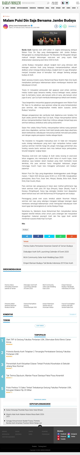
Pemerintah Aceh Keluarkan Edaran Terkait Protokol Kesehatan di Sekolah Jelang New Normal (41, 366)
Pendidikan (49, 8)
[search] (35, 3)
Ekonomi (16, 8)
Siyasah (71, 8)
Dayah (17, 434)
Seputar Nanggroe (27, 8)
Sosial (58, 8)
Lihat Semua (40, 325)
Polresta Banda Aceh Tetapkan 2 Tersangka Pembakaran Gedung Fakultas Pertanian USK (38, 354)
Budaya (8, 16)
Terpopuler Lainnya (40, 402)
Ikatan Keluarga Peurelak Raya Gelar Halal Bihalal (24, 413)
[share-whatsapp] (65, 26)
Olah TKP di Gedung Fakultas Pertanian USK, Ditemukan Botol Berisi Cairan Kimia (41, 341)
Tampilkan (73, 314)
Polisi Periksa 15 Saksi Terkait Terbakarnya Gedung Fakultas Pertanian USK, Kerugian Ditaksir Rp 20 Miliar (40, 392)
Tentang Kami (42, 449)
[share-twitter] (60, 26)
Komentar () (72, 26)
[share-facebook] (56, 26)
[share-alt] (27, 236)
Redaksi (34, 449)
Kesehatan (39, 8)
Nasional (18, 437)
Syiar (64, 8)
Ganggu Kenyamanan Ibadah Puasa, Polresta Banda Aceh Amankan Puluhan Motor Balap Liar (24, 424)
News (9, 8)
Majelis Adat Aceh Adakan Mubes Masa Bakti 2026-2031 (25, 418)
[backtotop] (40, 429)
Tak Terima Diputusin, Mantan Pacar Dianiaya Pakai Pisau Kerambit (39, 379)
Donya (31, 434)
